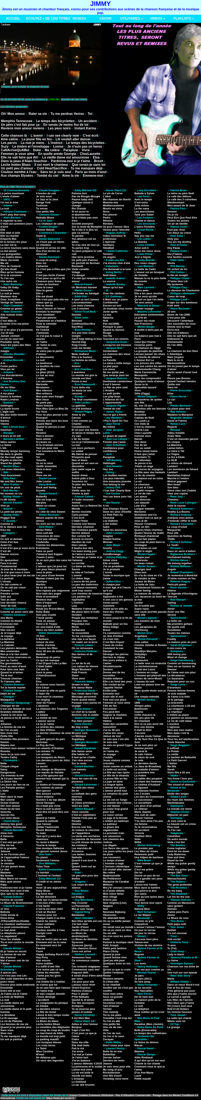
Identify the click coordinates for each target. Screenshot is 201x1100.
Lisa (74, 605)
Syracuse (77, 942)
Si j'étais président (83, 802)
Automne (108, 605)
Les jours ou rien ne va (14, 784)
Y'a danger (78, 275)
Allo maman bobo (11, 314)
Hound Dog (79, 341)
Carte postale (80, 514)
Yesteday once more (115, 1078)
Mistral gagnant (177, 481)
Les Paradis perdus (12, 787)
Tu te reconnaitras (145, 827)
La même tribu (45, 1018)
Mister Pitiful (44, 529)
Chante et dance (144, 220)
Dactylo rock (44, 933)
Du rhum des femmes (180, 799)
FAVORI (105, 18)
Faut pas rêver (176, 229)
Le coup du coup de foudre (53, 1030)
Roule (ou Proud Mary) (50, 608)
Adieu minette (176, 432)
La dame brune (9, 408)
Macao (138, 1045)
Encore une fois (82, 827)
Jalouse (5, 851)
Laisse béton (175, 448)
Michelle (77, 799)
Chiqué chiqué (9, 766)
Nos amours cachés (48, 793)
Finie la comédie (46, 323)
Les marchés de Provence (82, 850)
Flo (169, 347)
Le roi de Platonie (11, 1021)
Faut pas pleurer (46, 317)
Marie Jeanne (142, 811)
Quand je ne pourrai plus (15, 1027)
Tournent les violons (115, 338)
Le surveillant (142, 802)
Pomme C (6, 590)
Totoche (41, 460)
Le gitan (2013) (45, 372)
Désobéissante (112, 666)
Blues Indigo (111, 626)
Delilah (171, 930)
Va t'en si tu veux (113, 1036)
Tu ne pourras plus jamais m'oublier (83, 1010)
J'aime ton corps (113, 733)
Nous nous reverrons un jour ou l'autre (15, 659)
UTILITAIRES (130, 18)
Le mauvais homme (146, 790)
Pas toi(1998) (111, 323)
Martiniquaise (175, 802)
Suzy (4, 146)
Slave (75, 675)
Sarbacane (78, 629)
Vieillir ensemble (46, 466)
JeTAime (139, 657)
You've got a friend (114, 414)
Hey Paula (173, 247)
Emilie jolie (110, 690)
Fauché (40, 948)
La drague (78, 896)
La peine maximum (12, 193)
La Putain (173, 751)
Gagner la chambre (115, 714)
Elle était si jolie (10, 232)
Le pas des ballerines (85, 584)
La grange (173, 1027)
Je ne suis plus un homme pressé (145, 747)
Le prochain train (113, 833)
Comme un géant (11, 308)
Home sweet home (145, 451)
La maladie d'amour (146, 769)
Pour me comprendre (147, 378)
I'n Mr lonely (8, 499)
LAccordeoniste (82, 302)
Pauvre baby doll (82, 199)
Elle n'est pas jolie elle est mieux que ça (52, 301)
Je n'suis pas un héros (50, 241)
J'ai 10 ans (7, 332)
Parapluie (70, 150)
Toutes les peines (178, 220)
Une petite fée (111, 1024)
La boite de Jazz (144, 584)
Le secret (42, 766)
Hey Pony (42, 957)
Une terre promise (83, 257)
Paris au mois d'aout (91, 172)
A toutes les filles (47, 648)
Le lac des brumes (83, 1084)
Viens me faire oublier (49, 629)
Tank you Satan (144, 214)
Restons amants (113, 978)
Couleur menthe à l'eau (18, 172)
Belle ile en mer (112, 1051)
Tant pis (172, 596)
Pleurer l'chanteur (145, 523)
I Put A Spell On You (115, 420)
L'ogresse (173, 726)
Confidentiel (110, 302)
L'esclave (173, 723)
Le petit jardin (111, 393)
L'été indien (110, 523)
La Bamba (140, 241)
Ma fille (171, 766)
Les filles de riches (146, 851)
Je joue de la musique (14, 569)
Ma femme (6, 875)
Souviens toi (79, 481)
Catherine (42, 266)
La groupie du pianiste (148, 351)
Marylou (41, 502)
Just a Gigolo (142, 257)
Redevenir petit (143, 854)
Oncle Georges (45, 802)
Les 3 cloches (80, 308)
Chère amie (141, 290)
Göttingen (6, 405)
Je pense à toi (143, 463)
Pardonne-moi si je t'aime (70, 161)
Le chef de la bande (84, 711)
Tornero (108, 253)
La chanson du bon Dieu (182, 351)
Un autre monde (177, 839)
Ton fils (107, 335)
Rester (107, 975)
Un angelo (109, 257)
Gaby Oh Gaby (9, 287)
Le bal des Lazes (144, 669)
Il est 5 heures (112, 384)
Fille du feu (110, 705)
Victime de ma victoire (148, 945)
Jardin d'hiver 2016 (83, 930)
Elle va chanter (9, 235)
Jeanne (107, 1063)
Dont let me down (178, 851)
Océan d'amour (9, 802)
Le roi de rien (142, 493)
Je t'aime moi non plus (181, 672)
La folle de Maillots (12, 996)
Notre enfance (45, 796)
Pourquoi (42, 417)
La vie (138, 481)
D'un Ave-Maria (143, 1072)
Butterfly (41, 496)
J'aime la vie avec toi (13, 714)
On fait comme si (11, 584)
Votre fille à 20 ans (178, 772)
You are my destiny (179, 241)
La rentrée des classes (50, 726)
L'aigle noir (7, 411)
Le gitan (41, 369)
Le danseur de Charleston (183, 290)
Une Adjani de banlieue (148, 857)
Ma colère (52, 150)
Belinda (5, 911)
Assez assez (111, 602)
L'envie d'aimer (9, 196)
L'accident (42, 999)
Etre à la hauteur (82, 357)
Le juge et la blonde (115, 817)
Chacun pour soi (46, 914)
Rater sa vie (38, 113)
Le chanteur (43, 244)
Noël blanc (109, 275)
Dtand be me (175, 860)
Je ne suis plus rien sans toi (53, 560)
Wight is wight (143, 551)
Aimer (171, 608)
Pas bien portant (82, 720)
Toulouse (42, 205)
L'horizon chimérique (116, 866)
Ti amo (171, 945)
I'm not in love (9, 202)
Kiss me (5, 529)
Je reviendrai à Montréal (182, 575)
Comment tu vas (113, 648)
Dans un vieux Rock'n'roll (183, 984)
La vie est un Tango (115, 799)
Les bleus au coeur (179, 232)
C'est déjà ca (8, 320)
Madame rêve (8, 296)
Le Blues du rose (178, 917)
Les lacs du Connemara (149, 796)
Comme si (6, 523)
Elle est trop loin (46, 499)
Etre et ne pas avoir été (148, 723)
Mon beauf (174, 484)
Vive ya (5, 505)
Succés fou (7, 814)
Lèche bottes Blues (48, 1024)
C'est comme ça (82, 420)
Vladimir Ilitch (143, 836)
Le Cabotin (7, 645)
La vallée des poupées (148, 778)
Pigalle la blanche (11, 460)
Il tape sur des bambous (182, 302)
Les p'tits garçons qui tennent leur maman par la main (52, 778)
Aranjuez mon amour (180, 517)
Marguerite (174, 529)
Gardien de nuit (81, 542)
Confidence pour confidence (113, 450)
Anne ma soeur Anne (147, 250)
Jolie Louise (43, 481)
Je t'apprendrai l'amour (14, 857)
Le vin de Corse (113, 193)
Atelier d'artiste (45, 645)
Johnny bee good (11, 824)
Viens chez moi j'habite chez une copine (181, 492)
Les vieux (109, 369)
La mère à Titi (175, 451)
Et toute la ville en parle (50, 690)
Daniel (138, 438)
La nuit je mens (32, 143)
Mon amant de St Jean (181, 205)
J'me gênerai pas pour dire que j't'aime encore (182, 992)
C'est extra (141, 202)
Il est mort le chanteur (51, 164)
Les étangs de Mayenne (51, 769)
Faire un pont (44, 551)
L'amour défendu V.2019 (87, 1063)
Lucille (138, 602)
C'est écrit (90, 135)
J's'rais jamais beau (12, 866)
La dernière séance (48, 1008)
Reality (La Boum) (178, 511)
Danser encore (9, 554)
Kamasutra (141, 660)
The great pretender (179, 884)
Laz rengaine (175, 708)
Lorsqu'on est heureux (117, 344)
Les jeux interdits (114, 478)
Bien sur (41, 263)
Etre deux (140, 441)
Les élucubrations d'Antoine (11, 377)
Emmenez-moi (9, 623)
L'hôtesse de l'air (113, 399)
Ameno (76, 366)
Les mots (140, 963)
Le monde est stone (179, 808)
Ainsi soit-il (141, 247)
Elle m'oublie (111, 563)
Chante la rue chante (147, 1063)
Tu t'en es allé (111, 1021)
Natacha (108, 317)
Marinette (42, 384)
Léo (38, 736)
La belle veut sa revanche (150, 663)
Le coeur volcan (113, 814)
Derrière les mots (113, 1060)
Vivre (86, 150)
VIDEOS (156, 18)
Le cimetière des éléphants (53, 1027)
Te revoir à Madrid (47, 842)
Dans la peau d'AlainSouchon (46, 674)
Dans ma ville (80, 1042)
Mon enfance (44, 393)
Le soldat (77, 451)
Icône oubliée (44, 963)
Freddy (171, 639)
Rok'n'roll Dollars (178, 1008)
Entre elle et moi (10, 990)
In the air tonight (177, 275)
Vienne (4, 423)
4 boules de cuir (46, 193)
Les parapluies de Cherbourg (145, 628)
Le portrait (6, 578)
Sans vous (7, 1030)
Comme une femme (84, 523)
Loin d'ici (140, 505)
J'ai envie (77, 1051)
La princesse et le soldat (87, 1066)
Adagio (4, 351)
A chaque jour (111, 584)
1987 (3, 535)
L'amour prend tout (115, 790)
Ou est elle (109, 933)
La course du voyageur (148, 469)
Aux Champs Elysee (115, 508)
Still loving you (176, 654)
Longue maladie (144, 508)
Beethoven (141, 708)
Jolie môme (141, 205)
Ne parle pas (44, 402)
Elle (2, 229)
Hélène (107, 720)
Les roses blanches (12, 469)
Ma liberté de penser (84, 454)
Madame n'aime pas (84, 608)
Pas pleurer (110, 214)
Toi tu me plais (112, 1015)
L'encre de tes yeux (84, 581)
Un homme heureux (179, 1011)
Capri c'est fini (81, 1030)
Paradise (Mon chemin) (148, 1024)
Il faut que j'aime (144, 454)
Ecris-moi (173, 329)
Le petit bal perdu (11, 511)
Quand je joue (111, 954)
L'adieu (40, 711)
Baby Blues (43, 890)
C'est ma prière (143, 869)
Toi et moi (6, 675)
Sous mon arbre (113, 993)
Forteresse (141, 560)
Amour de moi (45, 642)
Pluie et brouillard (47, 596)
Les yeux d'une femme (50, 575)
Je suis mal (110, 742)
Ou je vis (172, 214)
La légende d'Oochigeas (182, 593)
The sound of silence (180, 784)
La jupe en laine (113, 781)
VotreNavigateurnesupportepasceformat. (51, 90)
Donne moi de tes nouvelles (114, 674)
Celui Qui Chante (145, 341)
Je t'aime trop (44, 990)
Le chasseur (142, 484)
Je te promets (111, 569)
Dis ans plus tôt (144, 717)
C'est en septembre (84, 814)
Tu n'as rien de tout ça (85, 244)
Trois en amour (45, 620)
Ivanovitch (109, 726)
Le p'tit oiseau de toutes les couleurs (87, 844)
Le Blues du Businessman (16, 902)
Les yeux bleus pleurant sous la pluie (51, 571)
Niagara (108, 905)
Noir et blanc (80, 460)
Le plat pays (110, 366)
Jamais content (10, 335)
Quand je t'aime (46, 817)
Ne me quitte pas (113, 372)
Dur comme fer (81, 535)
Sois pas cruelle (46, 614)
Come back (43, 927)
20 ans (171, 311)
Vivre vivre (78, 678)
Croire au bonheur (47, 284)
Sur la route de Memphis (87, 226)
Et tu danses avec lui (13, 526)
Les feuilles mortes (115, 475)
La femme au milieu (84, 360)
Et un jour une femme (85, 429)
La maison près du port (182, 642)
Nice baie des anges (48, 593)
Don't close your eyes (116, 1045)
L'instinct (55, 143)
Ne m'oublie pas (144, 605)
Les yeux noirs (59, 128)
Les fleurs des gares (115, 848)
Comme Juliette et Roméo (150, 645)
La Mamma (7, 642)
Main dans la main (11, 796)
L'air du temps (81, 438)
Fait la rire (78, 1048)
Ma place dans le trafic (86, 611)
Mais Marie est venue (13, 878)
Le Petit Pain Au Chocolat (113, 516)
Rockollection (111, 1072)
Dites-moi (140, 572)
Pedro (106, 217)
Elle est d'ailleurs (178, 332)
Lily (169, 402)
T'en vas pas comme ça (149, 969)
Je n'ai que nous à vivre (15, 572)
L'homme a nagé (113, 863)
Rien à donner (45, 435)
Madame (5, 872)
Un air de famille (177, 223)
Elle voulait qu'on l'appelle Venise (114, 686)
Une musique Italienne (50, 848)
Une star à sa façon (84, 639)
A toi (106, 505)
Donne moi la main (179, 326)
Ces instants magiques (86, 966)
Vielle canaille (80, 269)
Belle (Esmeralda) (145, 1030)
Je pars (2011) (143, 978)
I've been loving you (84, 551)
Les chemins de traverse (87, 593)
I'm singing (43, 699)
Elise (170, 393)
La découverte (45, 357)
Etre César (42, 687)
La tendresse (44, 363)
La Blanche (174, 445)
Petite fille (6, 736)
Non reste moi (9, 733)
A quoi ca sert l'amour (85, 299)
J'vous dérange (45, 996)
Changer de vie (9, 705)
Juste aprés (110, 311)
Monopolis (141, 375)
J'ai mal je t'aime (82, 1054)
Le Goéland (79, 1081)
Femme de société (11, 899)
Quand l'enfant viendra (181, 381)
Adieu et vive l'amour (85, 1024)
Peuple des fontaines (85, 617)
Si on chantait (111, 984)
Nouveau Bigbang (114, 911)
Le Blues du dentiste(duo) (80, 935)
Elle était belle (80, 1045)
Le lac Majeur (142, 914)
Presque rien (80, 620)
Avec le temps (143, 199)
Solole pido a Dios (83, 478)
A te (2, 363)
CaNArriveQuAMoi (15, 150)
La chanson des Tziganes (52, 708)
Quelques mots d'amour (149, 381)
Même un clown (46, 505)
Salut (106, 526)
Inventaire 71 (142, 457)
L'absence (42, 705)
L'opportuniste (112, 402)
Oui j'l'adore (174, 253)
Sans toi (172, 387)
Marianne (140, 511)
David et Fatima (177, 420)
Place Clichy (111, 951)
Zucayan (108, 1039)
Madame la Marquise (180, 414)
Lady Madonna (176, 854)
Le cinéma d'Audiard (147, 784)
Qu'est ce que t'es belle (148, 299)
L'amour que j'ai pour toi (51, 566)
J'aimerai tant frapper (49, 554)
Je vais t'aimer (143, 754)
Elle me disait (44, 296)
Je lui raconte (142, 987)
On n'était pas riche (48, 805)
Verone (171, 614)
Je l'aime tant (80, 1057)
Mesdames (42, 387)
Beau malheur (80, 354)
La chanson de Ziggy (147, 347)
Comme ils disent (11, 620)
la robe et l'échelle (83, 572)
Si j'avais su (43, 441)
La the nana (141, 208)
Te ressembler (80, 632)
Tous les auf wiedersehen (183, 739)
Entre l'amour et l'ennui (50, 308)
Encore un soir (112, 305)
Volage (76, 272)
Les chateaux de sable (50, 223)
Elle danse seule (82, 751)
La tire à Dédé (176, 457)
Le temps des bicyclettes (55, 121)
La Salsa (5, 445)
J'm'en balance (81, 1060)
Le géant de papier (114, 435)
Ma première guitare (179, 623)
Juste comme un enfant (117, 766)
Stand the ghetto (10, 463)
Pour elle (173, 532)
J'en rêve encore (82, 760)
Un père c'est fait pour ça (20, 124)
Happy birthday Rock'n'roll (52, 954)
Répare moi (7, 745)
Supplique (78, 739)
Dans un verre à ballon (181, 551)
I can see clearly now (63, 135)
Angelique (140, 636)
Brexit (98, 161)
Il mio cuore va (176, 648)
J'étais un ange (143, 466)
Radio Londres (9, 399)
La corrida (78, 563)
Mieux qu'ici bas (113, 287)
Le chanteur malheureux (15, 924)
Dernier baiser (112, 1057)
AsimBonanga (112, 554)
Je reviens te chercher (85, 830)
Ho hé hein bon (143, 996)
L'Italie (4, 790)
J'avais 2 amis (45, 557)
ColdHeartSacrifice (83, 323)
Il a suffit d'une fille (48, 966)
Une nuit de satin (145, 814)
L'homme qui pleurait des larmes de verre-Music (150, 677)
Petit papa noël (176, 924)
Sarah (171, 769)
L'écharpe (78, 1078)
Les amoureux (112, 836)
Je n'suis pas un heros (84, 146)
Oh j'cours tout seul (179, 1005)
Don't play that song (13, 214)
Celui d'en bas (9, 542)
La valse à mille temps (117, 363)
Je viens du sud (144, 757)
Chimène (173, 499)
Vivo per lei (7, 369)
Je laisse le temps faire (86, 432)
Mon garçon (43, 790)
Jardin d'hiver (80, 927)
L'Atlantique (175, 354)
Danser (107, 651)
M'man (40, 1054)
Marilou (40, 584)
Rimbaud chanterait (146, 535)
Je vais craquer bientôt (50, 993)
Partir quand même (84, 699)
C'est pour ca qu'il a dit (50, 278)
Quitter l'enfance (113, 972)
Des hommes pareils (84, 529)
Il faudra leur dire (82, 548)
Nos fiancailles (143, 990)
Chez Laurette (143, 432)
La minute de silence (147, 357)
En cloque (173, 441)
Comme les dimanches (50, 545)
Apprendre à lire (113, 596)
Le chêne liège (81, 578)
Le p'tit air (140, 317)
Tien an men (8, 599)
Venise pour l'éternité (116, 229)
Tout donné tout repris (148, 902)
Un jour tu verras (144, 930)
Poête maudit (142, 1078)
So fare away (142, 981)
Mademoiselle (111, 875)
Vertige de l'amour (11, 302)
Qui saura (140, 893)
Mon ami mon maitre (180, 730)
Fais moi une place (114, 699)
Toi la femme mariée (13, 687)
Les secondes (44, 381)
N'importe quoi (81, 457)
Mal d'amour (8, 957)
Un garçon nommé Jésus (51, 851)
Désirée (76, 824)
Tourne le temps (46, 845)
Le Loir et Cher (143, 487)
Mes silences (44, 390)
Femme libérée (45, 229)
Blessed (77, 320)
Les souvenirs (112, 857)
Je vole (138, 760)
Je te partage (175, 699)
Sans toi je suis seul (55, 172)
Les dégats (110, 845)
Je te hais (6, 860)
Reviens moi (44, 599)
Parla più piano (176, 584)
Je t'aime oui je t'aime (13, 993)
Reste (39, 429)
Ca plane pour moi (178, 408)
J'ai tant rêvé (80, 924)
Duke (37, 150)
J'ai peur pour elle (83, 981)
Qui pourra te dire (145, 890)
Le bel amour (8, 250)
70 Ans (40, 636)
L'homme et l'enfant (48, 875)
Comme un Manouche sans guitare (181, 904)
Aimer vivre (110, 560)
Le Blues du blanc (47, 1021)
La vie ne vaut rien (11, 338)
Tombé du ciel (47, 175)
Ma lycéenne (175, 284)
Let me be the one (178, 896)
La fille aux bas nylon (116, 772)
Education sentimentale (149, 314)
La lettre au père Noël (180, 193)
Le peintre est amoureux (182, 717)
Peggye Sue (7, 517)
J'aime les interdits (48, 972)
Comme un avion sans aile (16, 611)
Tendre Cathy (8, 757)
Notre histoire (44, 405)
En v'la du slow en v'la (148, 575)
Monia (171, 263)
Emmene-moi (93, 175)
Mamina (139, 1051)
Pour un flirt (141, 526)
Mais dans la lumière (147, 887)
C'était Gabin (44, 666)
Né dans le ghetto (11, 454)
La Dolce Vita (8, 781)
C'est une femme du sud (15, 708)
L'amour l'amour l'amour (149, 927)
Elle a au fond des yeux (117, 681)
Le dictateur (7, 1015)
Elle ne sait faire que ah (182, 335)
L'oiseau (5, 581)
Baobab (41, 654)
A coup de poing (46, 260)
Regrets (139, 954)
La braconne (175, 702)
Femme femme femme (181, 690)
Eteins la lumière (10, 396)
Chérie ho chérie (46, 921)
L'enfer (40, 378)
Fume (39, 951)
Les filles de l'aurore (180, 999)
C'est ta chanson (144, 426)
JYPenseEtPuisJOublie (14, 921)
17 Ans (4, 908)
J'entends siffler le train (182, 520)
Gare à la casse (112, 717)
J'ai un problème (113, 566)
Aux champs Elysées (17, 175)
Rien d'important (46, 602)
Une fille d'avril (112, 1075)
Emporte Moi (8, 238)
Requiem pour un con (181, 681)
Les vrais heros (45, 1045)
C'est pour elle (176, 317)
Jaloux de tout (112, 736)
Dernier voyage (143, 308)
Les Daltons (110, 520)
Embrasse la (175, 338)
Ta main (41, 833)
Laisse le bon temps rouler (52, 1015)
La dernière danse (145, 763)
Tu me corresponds (84, 636)
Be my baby (174, 890)
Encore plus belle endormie (17, 984)
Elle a (39, 293)
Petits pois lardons (114, 948)
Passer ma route (144, 320)
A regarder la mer (11, 220)
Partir (106, 939)
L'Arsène (108, 390)
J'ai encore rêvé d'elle (116, 263)
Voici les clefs (80, 805)
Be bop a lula (80, 726)
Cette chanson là (14, 135)
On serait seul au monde (118, 927)
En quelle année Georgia (57, 153)
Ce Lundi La (141, 420)
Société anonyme (82, 223)
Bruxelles (140, 414)
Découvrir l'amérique (180, 320)
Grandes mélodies (11, 711)
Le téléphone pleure (12, 933)
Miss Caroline (44, 1051)
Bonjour (77, 1027)
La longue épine (113, 784)
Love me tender (81, 347)
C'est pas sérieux (47, 538)
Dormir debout (81, 532)
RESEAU (79, 18)
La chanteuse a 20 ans (181, 705)
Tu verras (42, 208)
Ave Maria (6, 617)
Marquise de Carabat (116, 881)
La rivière (140, 775)
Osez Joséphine (10, 299)
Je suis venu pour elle (116, 1066)
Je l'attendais (142, 460)
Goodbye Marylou (145, 651)
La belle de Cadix (145, 269)
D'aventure (174, 687)
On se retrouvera (82, 648)
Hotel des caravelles (115, 723)
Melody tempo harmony (15, 451)
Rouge (107, 332)
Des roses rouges (145, 263)
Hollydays (140, 654)
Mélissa (107, 884)
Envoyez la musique (48, 311)
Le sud (138, 1005)
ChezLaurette (90, 153)
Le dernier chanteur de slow (53, 733)
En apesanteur (9, 560)
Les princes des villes (147, 363)
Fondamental (8, 566)
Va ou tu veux (44, 463)
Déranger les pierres (115, 654)
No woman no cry (11, 493)
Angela (107, 593)
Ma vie (4, 263)
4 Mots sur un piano (115, 299)
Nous (106, 211)
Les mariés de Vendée (50, 772)
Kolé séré (173, 305)
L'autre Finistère (144, 226)
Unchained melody (179, 557)
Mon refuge (110, 896)
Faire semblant (45, 314)
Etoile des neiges (178, 793)
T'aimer (5, 963)
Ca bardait (42, 872)
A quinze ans (8, 972)
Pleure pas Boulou (178, 378)
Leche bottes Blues (16, 164)
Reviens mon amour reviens (22, 128)
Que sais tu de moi (12, 893)
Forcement (109, 708)
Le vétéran (141, 808)
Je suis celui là (176, 820)
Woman (107, 542)
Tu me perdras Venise (67, 113)
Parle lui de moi (10, 808)
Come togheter (176, 848)
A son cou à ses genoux (118, 599)
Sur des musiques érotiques (83, 1004)
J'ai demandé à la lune (117, 269)
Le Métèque (79, 736)
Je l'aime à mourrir (83, 554)
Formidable (7, 626)
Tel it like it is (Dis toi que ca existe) (85, 231)
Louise (58, 146)
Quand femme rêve (115, 957)
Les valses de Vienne (85, 666)
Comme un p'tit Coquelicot (143, 922)
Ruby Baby (43, 611)
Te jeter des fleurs (83, 484)
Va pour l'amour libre (116, 226)
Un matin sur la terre (84, 642)
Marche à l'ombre (178, 478)
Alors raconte (80, 811)
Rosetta (5, 751)
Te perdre (77, 235)
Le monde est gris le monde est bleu (84, 377)
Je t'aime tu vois (46, 344)
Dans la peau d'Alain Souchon (24, 161)
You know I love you (179, 778)
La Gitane (42, 714)
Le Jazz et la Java (47, 199)
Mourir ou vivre (112, 208)
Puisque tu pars (113, 326)
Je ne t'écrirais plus (12, 854)
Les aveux (140, 496)
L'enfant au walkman (116, 820)
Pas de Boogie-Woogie (86, 196)
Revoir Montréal (46, 830)
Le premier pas (143, 848)
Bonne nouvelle (81, 511)
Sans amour (43, 438)
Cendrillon (173, 836)
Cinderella (42, 542)
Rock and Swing (46, 487)
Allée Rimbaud (143, 1057)
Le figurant (141, 787)
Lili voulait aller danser (73, 139)
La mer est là (8, 244)
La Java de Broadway (147, 766)
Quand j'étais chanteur (148, 529)
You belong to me (114, 484)
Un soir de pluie (10, 487)
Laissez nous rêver (83, 984)
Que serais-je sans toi (88, 164)
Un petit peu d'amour (17, 168)
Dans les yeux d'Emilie (117, 511)
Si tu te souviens (10, 275)
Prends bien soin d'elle (14, 890)
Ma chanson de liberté (117, 199)
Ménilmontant (176, 202)
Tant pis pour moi (47, 448)
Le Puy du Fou (45, 745)
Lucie (137, 1075)
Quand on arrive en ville (51, 247)
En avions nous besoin (50, 684)
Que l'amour (43, 824)
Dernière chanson (83, 526)
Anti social (174, 939)
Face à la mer (8, 563)
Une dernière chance (13, 602)
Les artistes (43, 754)
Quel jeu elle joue (114, 960)
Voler (137, 839)
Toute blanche (176, 742)
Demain (172, 211)
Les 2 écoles (142, 793)
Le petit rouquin (144, 490)
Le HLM (172, 460)
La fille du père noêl (115, 387)
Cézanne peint (143, 344)
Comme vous (142, 435)
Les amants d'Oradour (50, 748)
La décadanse (176, 675)
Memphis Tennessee (16, 121)
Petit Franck (79, 672)
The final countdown (84, 399)
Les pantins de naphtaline (81, 598)
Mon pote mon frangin (50, 396)
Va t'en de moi (112, 1033)
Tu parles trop (80, 247)
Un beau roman (144, 563)
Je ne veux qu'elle (145, 296)
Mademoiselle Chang (147, 369)
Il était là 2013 (143, 730)
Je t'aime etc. (111, 751)
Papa (3, 884)
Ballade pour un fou (115, 623)
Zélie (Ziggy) (142, 393)
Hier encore (7, 629)
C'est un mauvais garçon (182, 438)
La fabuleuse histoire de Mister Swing (149, 589)
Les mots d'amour (83, 305)
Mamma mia (110, 202)
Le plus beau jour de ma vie (17, 575)
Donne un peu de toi (147, 875)
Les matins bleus (11, 257)
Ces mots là (141, 423)
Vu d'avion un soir (145, 548)
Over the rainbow (113, 293)
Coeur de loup (176, 296)
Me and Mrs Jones (11, 481)
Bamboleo (78, 914)
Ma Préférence (112, 878)
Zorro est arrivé (81, 951)
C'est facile (43, 905)
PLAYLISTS (182, 18)
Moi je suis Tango (83, 908)
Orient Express (81, 987)
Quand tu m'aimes (11, 672)
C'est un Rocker (46, 911)
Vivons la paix (80, 493)
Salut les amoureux (115, 529)
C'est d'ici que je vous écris (17, 548)
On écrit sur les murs (49, 523)
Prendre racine (9, 593)
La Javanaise (175, 678)
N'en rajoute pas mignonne (53, 590)
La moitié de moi (46, 717)
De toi (75, 790)
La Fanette (109, 360)
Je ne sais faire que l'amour (53, 987)
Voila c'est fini (176, 842)
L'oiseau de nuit (144, 681)
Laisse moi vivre (82, 1069)
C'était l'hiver (80, 520)
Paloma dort (79, 193)
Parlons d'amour (82, 990)
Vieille (171, 538)
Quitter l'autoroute (47, 827)
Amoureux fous (81, 957)
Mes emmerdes (9, 651)
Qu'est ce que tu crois (116, 969)
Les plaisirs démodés (13, 648)
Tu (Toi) (172, 948)
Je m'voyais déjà (10, 632)
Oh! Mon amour (13, 113)
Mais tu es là (175, 360)
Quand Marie (44, 423)
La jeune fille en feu (37, 139)
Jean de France (45, 702)
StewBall (108, 247)
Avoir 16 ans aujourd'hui (51, 887)
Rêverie (107, 220)
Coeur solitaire (45, 924)
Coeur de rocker (113, 645)
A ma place (7, 393)
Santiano (108, 244)
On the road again (11, 457)
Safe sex (5, 596)
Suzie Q (41, 235)
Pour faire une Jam (12, 669)
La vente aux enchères (86, 836)
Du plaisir (42, 857)
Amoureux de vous (48, 535)
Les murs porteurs (83, 448)
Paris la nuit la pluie (48, 808)
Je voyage (6, 636)
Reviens (41, 432)
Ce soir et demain (11, 538)
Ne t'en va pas (9, 730)
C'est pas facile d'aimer (50, 275)
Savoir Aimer (80, 475)
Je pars (139, 975)
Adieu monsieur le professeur (114, 237)
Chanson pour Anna (48, 281)
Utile (106, 1030)
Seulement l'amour (48, 860)
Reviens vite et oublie (85, 714)
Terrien (107, 1008)
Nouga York (43, 202)
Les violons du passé (49, 787)
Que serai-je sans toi (116, 375)
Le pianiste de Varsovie (86, 839)
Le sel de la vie (81, 663)
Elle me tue (7, 845)
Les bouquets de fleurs (50, 757)
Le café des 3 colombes (182, 199)
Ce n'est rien (111, 639)
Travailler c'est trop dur (117, 1018)
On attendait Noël (114, 917)
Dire (2, 557)
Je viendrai (7, 863)
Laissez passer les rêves (149, 354)
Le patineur (110, 824)
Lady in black (175, 954)
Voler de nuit (8, 605)
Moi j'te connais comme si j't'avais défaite (118, 889)
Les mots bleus (10, 817)
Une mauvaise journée (117, 481)
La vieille (173, 754)
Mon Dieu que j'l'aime (180, 1002)
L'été (3, 448)
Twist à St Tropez (46, 623)
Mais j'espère (175, 357)
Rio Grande (79, 208)
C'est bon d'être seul (49, 902)
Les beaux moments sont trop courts (84, 589)
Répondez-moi (81, 623)
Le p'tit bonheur (82, 408)
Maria (170, 978)
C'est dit (5, 551)
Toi (90, 113)
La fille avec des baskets (149, 472)
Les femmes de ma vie (14, 1024)
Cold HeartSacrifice (52, 168)
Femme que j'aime (114, 441)
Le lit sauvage (9, 1018)
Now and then (176, 857)
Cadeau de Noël (144, 417)
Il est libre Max (81, 1018)
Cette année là (9, 914)
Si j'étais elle (111, 981)
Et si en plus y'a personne (16, 329)
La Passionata (80, 905)
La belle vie (174, 620)
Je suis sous (44, 196)
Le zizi (171, 399)
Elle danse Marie (82, 687)
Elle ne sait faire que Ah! (19, 157)
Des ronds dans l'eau (85, 693)
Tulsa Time (43, 866)
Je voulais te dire (145, 578)
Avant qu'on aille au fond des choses (115, 610)
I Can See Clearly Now (117, 490)
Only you (173, 238)
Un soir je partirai (11, 1039)
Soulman (6, 429)
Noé (105, 908)
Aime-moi (6, 833)
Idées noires (8, 441)
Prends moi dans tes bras (52, 420)
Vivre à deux (43, 469)
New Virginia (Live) (114, 902)
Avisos (107, 614)
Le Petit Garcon (177, 760)
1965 (137, 702)
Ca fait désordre (46, 896)
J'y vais (76, 435)
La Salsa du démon (146, 1042)
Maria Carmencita (145, 372)
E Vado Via (42, 693)
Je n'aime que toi (46, 984)
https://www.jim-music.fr (60, 1098)
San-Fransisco (143, 323)
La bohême (7, 639)
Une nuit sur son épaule (182, 972)
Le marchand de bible (49, 1033)
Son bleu (173, 487)
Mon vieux (42, 399)
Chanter (77, 423)
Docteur (108, 669)
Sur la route (79, 763)
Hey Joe (108, 469)
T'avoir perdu (44, 617)
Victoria (139, 833)
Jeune (171, 914)
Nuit (105, 320)
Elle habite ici (80, 754)
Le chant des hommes (148, 781)
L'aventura (78, 372)
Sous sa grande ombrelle (113, 998)
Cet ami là (42, 669)
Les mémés (79, 769)
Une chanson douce (84, 948)
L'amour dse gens (114, 787)
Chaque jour (142, 557)
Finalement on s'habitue (51, 320)
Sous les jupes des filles (15, 344)
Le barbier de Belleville (181, 757)
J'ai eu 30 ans (111, 730)
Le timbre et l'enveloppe (30, 146)
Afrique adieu (142, 705)
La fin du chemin (144, 475)
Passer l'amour (143, 817)
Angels (171, 569)
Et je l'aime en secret (13, 951)
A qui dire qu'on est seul (149, 1060)
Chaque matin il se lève (50, 917)
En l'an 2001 (175, 344)
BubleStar (109, 1054)
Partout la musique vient (118, 942)
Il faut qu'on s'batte (84, 757)
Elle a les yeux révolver (148, 293)
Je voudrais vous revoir (118, 308)
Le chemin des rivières (117, 802)
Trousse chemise (11, 678)
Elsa (96, 157)
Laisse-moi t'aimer (145, 884)
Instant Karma (85, 128)
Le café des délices (179, 196)
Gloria (138, 648)
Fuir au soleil (142, 448)
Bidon (4, 317)
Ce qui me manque (48, 660)
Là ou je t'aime (45, 723)
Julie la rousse (176, 505)
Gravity (107, 548)
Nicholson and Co (145, 514)
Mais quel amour (10, 881)
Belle (3, 763)
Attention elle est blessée (150, 408)
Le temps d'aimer (113, 860)
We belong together (179, 563)
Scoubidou (174, 629)
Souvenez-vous (112, 1002)
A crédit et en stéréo (48, 881)
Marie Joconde (9, 260)
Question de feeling (179, 535)
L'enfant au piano (178, 714)
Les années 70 (45, 751)
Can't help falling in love (87, 338)
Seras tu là (141, 384)
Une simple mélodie (146, 696)
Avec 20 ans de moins (49, 651)
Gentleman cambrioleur (117, 381)
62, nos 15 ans (143, 405)
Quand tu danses (113, 329)
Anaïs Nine (174, 435)
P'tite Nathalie (80, 996)
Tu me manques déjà (87, 168)
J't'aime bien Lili (177, 281)
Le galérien (79, 405)
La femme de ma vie (13, 726)
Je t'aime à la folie (178, 696)
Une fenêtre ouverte (179, 257)
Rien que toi (43, 605)
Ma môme (109, 426)
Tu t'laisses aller (10, 681)
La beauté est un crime (181, 824)
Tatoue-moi (141, 942)
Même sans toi (176, 1021)
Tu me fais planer (145, 538)
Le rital (4, 869)
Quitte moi (173, 384)
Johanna (5, 723)
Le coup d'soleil (177, 526)
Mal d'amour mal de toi (14, 960)
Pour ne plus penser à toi (51, 414)
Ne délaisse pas (46, 1057)
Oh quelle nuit (176, 626)
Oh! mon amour (10, 805)
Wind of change (177, 657)
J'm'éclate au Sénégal (85, 293)
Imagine (108, 535)
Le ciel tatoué (111, 805)
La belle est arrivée (115, 769)
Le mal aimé (7, 930)
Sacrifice (77, 326)
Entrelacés (42, 548)
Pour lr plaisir (80, 993)
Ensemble (6, 357)
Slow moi (6, 1033)
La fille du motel (46, 1011)
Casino (138, 711)
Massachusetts (176, 878)
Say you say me (144, 235)
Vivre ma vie (43, 475)
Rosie (75, 626)
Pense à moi (79, 381)
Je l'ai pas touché (11, 778)
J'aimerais (42, 332)
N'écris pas (110, 899)
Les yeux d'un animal (147, 805)
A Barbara (42, 639)
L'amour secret (45, 720)
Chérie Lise (141, 429)
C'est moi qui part (11, 842)
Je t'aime (41, 341)
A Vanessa (7, 836)
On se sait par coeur (13, 587)
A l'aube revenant (82, 499)
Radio (138, 687)
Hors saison (79, 545)
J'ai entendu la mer (12, 775)
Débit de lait (7, 693)
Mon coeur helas (113, 893)
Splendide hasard (145, 387)
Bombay (139, 411)
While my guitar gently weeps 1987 (181, 871)
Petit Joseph (111, 945)
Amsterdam (110, 351)
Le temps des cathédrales (150, 1033)
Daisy (3, 769)
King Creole (79, 344)
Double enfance (113, 678)
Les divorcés (142, 499)
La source (109, 281)
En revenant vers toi (48, 945)
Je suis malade (176, 693)
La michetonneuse (145, 666)
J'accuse (139, 733)
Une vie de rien (112, 1027)
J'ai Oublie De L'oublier (50, 981)
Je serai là (140, 751)
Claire (75, 1039)
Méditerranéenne (113, 205)
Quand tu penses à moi (50, 426)
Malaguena (7, 699)
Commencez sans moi (85, 969)
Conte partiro (8, 366)
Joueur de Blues (144, 581)
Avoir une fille (176, 611)
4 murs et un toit (10, 435)
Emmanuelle (175, 341)
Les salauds (141, 502)
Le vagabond (8, 936)
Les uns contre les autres (150, 366)
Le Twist (41, 1048)
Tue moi (77, 487)
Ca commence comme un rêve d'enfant (117, 634)
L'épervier (109, 241)
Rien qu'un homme (12, 272)
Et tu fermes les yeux (13, 241)
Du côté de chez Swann (50, 511)
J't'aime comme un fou (181, 578)
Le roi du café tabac (179, 720)
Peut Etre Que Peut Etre (182, 217)
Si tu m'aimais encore (49, 445)
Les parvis (9, 143)
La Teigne (173, 454)
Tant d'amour (111, 1005)
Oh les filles (7, 387)
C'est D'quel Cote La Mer (51, 663)
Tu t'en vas (7, 278)
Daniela (40, 936)
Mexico (138, 284)
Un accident (87, 121)
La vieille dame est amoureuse (65, 157)
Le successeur (143, 799)
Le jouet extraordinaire (14, 927)
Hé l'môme (42, 329)
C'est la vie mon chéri (49, 908)
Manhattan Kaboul (178, 475)
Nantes (4, 420)
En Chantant (142, 720)
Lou (2, 793)
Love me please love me (149, 684)
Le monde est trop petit (50, 1036)
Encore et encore (82, 538)
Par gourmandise (11, 663)
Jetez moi (42, 347)
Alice (39, 884)
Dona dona (7, 917)
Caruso (76, 417)
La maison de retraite (147, 593)
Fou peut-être (111, 711)
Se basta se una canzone (82, 392)
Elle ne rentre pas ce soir (51, 939)
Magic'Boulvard (81, 669)
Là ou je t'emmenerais (85, 441)
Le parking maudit (47, 1039)
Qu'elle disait (8, 269)
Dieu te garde (44, 290)
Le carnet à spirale (178, 996)
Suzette (40, 490)
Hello (137, 232)
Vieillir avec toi (81, 490)
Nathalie (77, 857)
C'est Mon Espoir (113, 642)
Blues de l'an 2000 (178, 314)
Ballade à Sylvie (144, 193)
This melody (110, 1011)
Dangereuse (7, 772)
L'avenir (37, 135)
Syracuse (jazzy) (82, 945)
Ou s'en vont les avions (117, 936)
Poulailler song (9, 341)
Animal (76, 502)
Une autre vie (8, 281)
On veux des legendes (50, 1060)
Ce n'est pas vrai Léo (13, 975)
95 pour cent (79, 733)
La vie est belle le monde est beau (82, 1074)
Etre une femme (144, 726)
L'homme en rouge (146, 672)
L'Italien (172, 763)
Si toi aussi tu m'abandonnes (81, 213)
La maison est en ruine (148, 478)
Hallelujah (109, 463)
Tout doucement (10, 475)
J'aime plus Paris (178, 911)
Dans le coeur (44, 287)
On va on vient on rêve (117, 930)
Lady (39, 563)
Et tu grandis (8, 848)
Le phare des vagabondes (111, 829)
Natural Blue (142, 908)
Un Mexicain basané (84, 287)
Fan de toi (140, 445)
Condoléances (81, 426)
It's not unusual (177, 933)
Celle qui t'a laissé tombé (51, 899)
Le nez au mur (45, 375)
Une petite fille (45, 211)
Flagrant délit (80, 972)
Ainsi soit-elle (44, 532)
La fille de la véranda (116, 775)
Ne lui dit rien (44, 587)
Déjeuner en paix (177, 814)
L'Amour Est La (144, 360)
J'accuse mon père (146, 939)
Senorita (5, 811)
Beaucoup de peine (48, 657)
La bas (107, 314)
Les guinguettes (10, 253)
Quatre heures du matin (149, 532)
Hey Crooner (80, 902)
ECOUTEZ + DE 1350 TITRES (48, 18)
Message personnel (84, 696)
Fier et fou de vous (179, 987)
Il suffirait (173, 748)
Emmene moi (111, 693)
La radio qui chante (179, 1018)
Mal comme (7, 799)
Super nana (141, 608)
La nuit (4, 208)
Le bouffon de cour (48, 366)
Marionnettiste (176, 363)
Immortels (6, 290)
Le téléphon (141, 1008)
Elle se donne (44, 305)
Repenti (172, 426)
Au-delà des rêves (83, 787)
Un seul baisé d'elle (48, 626)
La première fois (144, 772)
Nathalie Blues (45, 217)
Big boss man (44, 893)
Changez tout (142, 569)
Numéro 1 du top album (50, 799)
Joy (74, 660)
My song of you (112, 1069)
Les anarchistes (144, 211)
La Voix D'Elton (45, 730)
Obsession (109, 914)
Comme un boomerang (181, 663)
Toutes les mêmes (178, 632)
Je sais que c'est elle (116, 739)
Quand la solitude (47, 820)
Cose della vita (81, 387)
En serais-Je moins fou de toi (65, 124)
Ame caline (9, 139)
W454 (137, 842)
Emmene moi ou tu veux (51, 942)
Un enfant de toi (177, 269)
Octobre (77, 614)
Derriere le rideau (114, 657)
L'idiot (107, 196)
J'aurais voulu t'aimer (147, 736)
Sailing (171, 602)
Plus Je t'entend (10, 266)
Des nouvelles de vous (181, 323)
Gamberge (42, 326)
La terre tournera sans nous (17, 247)
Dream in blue (80, 684)
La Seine (172, 960)
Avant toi (6, 545)
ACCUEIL (13, 18)
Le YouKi (173, 545)
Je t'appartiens (81, 833)
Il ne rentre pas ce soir (50, 969)
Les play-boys (112, 396)
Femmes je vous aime (17, 153)
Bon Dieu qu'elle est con (87, 921)
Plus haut (173, 827)
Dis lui (138, 872)
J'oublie (108, 757)
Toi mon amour (143, 302)
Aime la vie (70, 175)
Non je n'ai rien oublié (14, 654)
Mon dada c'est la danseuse (178, 735)
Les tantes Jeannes (84, 854)
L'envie (107, 572)
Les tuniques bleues (48, 1042)
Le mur (76, 445)
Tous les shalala (10, 939)
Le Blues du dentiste (84, 939)
